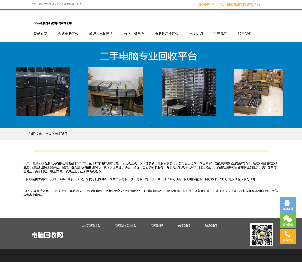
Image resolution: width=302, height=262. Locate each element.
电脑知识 (196, 34)
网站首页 (40, 34)
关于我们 (220, 34)
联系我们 (245, 34)
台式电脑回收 (68, 34)
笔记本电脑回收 (101, 34)
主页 (49, 133)
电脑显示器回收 (167, 34)
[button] (147, 125)
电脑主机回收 (134, 34)
